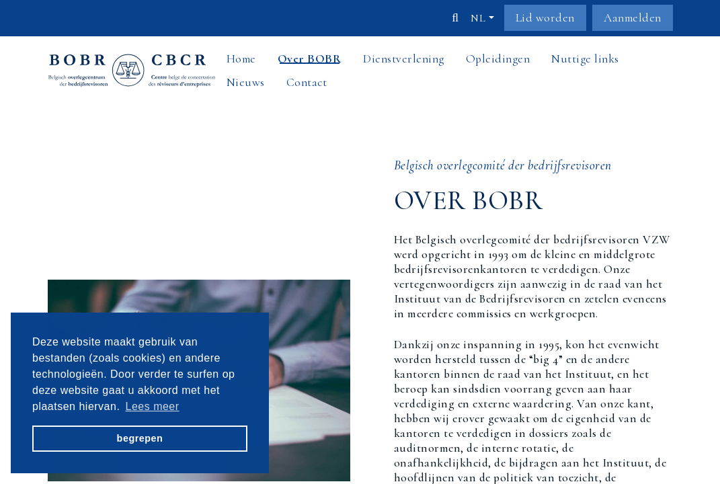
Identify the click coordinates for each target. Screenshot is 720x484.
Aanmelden (633, 18)
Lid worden (545, 18)
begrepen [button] (140, 438)
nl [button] (478, 18)
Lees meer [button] (152, 406)
